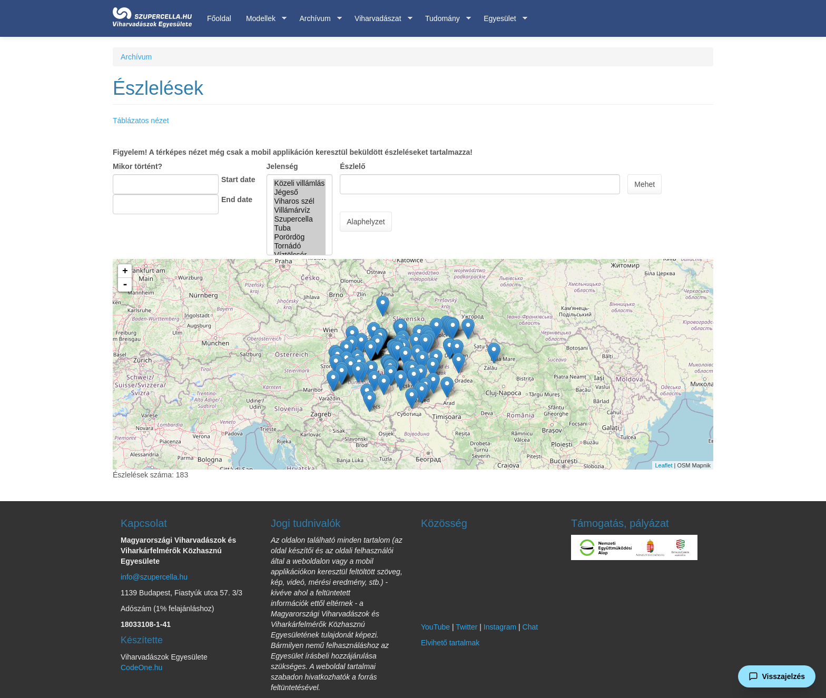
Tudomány (444, 18)
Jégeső (299, 192)
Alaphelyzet (366, 221)
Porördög (299, 237)
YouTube (435, 627)
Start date (238, 179)
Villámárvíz (299, 210)
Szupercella (299, 219)
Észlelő (352, 166)
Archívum (316, 18)
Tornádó (299, 246)
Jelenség (282, 166)
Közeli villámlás (299, 183)
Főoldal (219, 18)
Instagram (500, 627)
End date (236, 199)
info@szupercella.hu (154, 577)
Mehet (644, 184)
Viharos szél (299, 201)
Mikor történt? (137, 166)
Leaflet (663, 465)
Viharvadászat (379, 18)
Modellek (263, 18)
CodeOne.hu (141, 667)
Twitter (466, 627)
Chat (530, 627)
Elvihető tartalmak (450, 643)
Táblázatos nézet (141, 120)
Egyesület (501, 18)
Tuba (299, 228)
